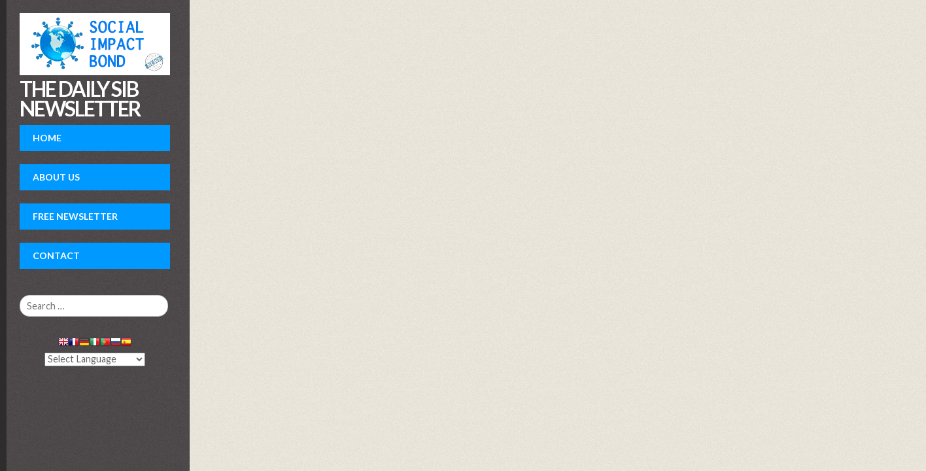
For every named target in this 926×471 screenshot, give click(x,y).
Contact (56, 255)
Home (47, 137)
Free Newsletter (75, 216)
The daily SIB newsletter (80, 98)
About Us (56, 177)
